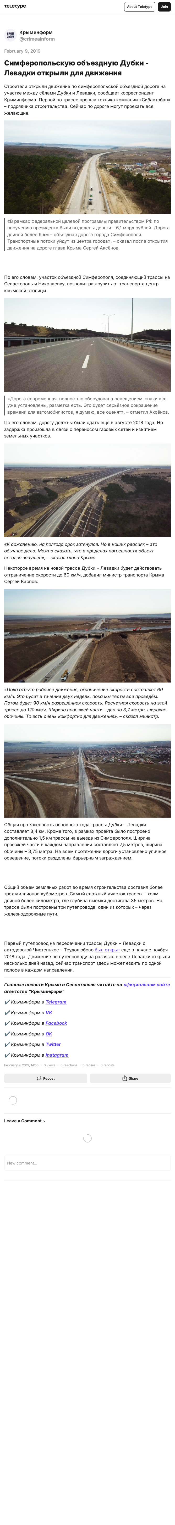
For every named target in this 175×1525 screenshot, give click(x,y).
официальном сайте (147, 984)
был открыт (107, 949)
